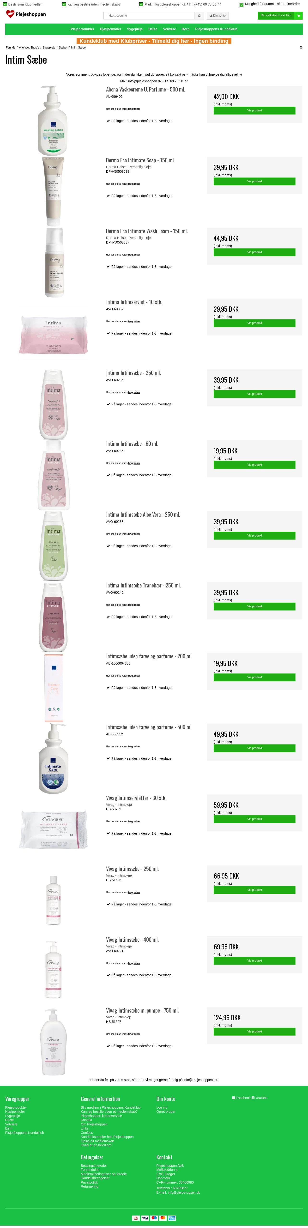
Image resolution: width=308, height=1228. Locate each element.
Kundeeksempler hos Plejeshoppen (107, 1139)
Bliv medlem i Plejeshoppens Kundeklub (111, 1110)
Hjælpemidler (110, 31)
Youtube (261, 1100)
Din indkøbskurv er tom (282, 17)
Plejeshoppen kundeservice (101, 1118)
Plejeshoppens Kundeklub (216, 31)
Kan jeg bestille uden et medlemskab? (109, 1114)
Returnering (89, 1189)
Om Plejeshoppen (94, 1126)
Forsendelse (90, 1172)
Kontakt (86, 1122)
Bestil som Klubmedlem (25, 4)
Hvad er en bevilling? (96, 1147)
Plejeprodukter (82, 31)
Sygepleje (135, 31)
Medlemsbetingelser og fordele (104, 1176)
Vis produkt (254, 113)
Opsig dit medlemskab (97, 1143)
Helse (152, 31)
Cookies (87, 1135)
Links (85, 1131)
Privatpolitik (89, 1185)
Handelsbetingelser (95, 1180)
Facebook (243, 1100)
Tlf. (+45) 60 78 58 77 (205, 4)
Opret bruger (166, 1114)
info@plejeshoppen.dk (169, 4)
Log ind (162, 1110)
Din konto (218, 16)
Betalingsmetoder (94, 1168)
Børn (186, 31)
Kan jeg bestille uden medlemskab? (94, 4)
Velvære (169, 31)
